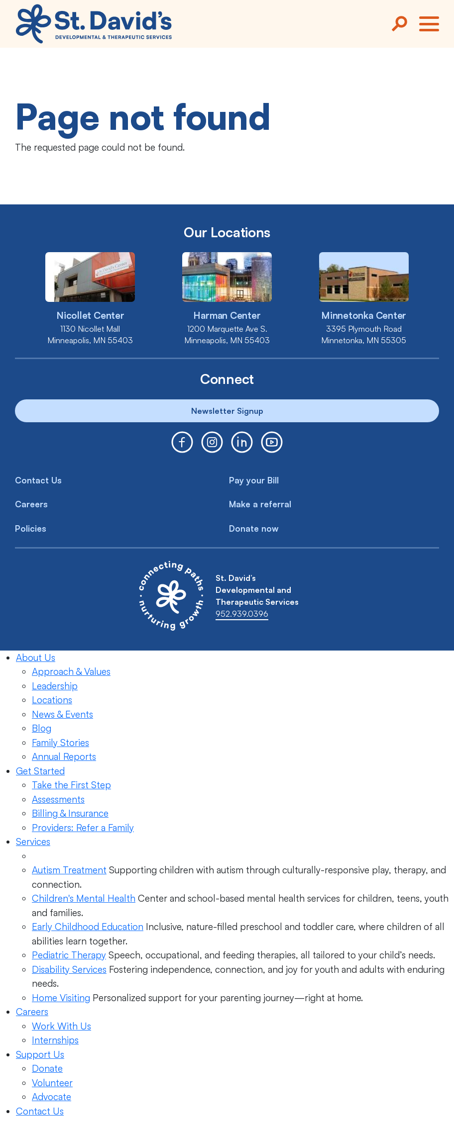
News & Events (62, 714)
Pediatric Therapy (69, 955)
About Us (35, 657)
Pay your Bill (254, 480)
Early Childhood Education (87, 927)
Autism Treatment (69, 870)
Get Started (40, 771)
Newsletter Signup (227, 411)
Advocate (51, 1097)
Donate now (254, 528)
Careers (31, 504)
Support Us (40, 1054)
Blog (41, 728)
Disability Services (69, 969)
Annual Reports (64, 756)
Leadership (55, 686)
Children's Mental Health (83, 898)
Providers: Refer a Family (83, 828)
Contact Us (38, 480)
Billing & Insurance (70, 813)
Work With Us (61, 1026)
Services (33, 841)
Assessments (58, 799)
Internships (55, 1040)
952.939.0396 (242, 614)
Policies (30, 528)
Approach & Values (71, 671)
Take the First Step (71, 785)
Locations (52, 700)
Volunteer (52, 1083)
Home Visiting (61, 998)
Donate (47, 1068)
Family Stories (60, 743)
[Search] (399, 24)
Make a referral (260, 504)
